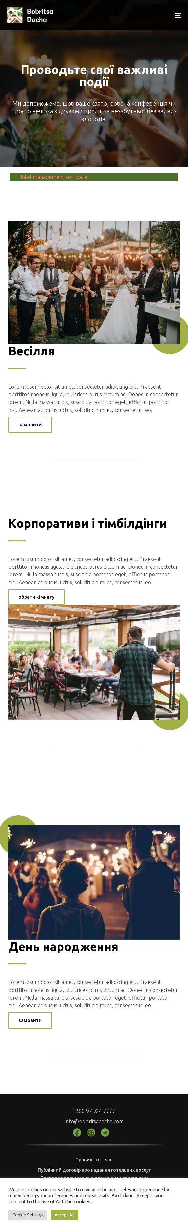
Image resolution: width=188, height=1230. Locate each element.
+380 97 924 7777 (94, 1111)
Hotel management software (52, 177)
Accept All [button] (64, 1214)
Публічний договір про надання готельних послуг (94, 1170)
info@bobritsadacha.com (94, 1121)
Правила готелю (94, 1159)
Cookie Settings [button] (27, 1214)
